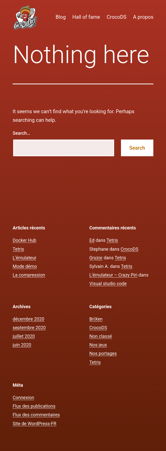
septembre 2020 (29, 327)
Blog (61, 17)
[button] (25, 17)
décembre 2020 (28, 319)
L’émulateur (24, 257)
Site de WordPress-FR (34, 423)
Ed (91, 240)
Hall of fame (86, 17)
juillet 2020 (24, 336)
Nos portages (103, 353)
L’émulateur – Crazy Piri (113, 275)
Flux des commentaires (36, 414)
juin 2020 (22, 344)
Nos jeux (98, 344)
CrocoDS (117, 17)
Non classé (100, 336)
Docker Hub (24, 240)
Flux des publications (34, 406)
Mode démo (25, 266)
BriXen (95, 319)
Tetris (18, 249)
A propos (143, 17)
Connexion (23, 397)
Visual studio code (108, 283)
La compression (29, 275)
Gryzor (95, 257)
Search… (21, 133)
